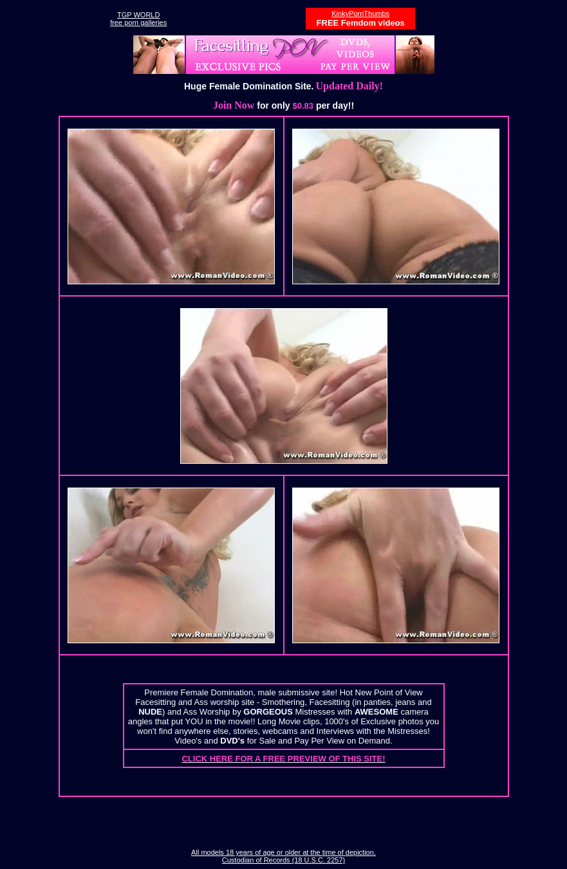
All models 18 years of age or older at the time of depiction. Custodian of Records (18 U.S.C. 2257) (283, 856)
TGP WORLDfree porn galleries (138, 18)
